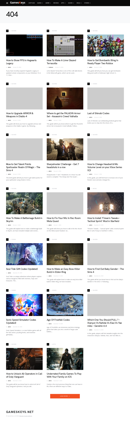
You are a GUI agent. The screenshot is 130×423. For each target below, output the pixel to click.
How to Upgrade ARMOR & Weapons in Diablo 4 (19, 115)
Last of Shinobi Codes (98, 113)
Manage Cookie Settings (25, 416)
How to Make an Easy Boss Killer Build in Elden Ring (63, 271)
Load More (64, 396)
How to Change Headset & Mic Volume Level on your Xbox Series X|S (104, 167)
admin (9, 67)
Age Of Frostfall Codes (58, 319)
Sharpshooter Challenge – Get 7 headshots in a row (63, 166)
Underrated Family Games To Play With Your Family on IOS (64, 375)
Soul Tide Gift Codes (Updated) (22, 269)
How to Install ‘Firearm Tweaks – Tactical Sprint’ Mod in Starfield (103, 220)
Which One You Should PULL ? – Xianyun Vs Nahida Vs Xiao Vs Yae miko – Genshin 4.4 (104, 322)
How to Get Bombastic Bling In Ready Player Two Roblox (102, 62)
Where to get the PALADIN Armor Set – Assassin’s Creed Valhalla (64, 115)
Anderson (51, 67)
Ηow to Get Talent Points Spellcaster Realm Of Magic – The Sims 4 (23, 167)
